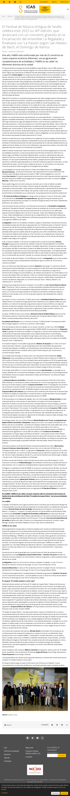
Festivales (7, 761)
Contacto (29, 757)
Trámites (54, 2)
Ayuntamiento (44, 2)
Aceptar (64, 793)
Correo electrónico (52, 753)
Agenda (7, 758)
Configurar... (4, 793)
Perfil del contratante (11, 751)
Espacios (7, 754)
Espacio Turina (12, 715)
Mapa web (29, 748)
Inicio (3, 16)
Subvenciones (64, 2)
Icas (5, 748)
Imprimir (7, 725)
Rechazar (55, 793)
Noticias (10, 16)
